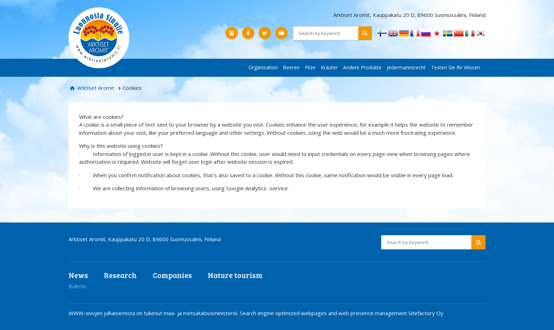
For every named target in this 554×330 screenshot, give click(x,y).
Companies (172, 275)
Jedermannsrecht (406, 67)
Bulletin (77, 286)
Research (120, 275)
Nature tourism (235, 275)
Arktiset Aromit (95, 87)
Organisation (263, 67)
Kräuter (329, 67)
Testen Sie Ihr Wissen (455, 67)
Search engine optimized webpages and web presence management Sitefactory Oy (341, 313)
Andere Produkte (362, 67)
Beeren (291, 67)
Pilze (310, 67)
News (78, 275)
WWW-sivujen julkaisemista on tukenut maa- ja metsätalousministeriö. (154, 313)
